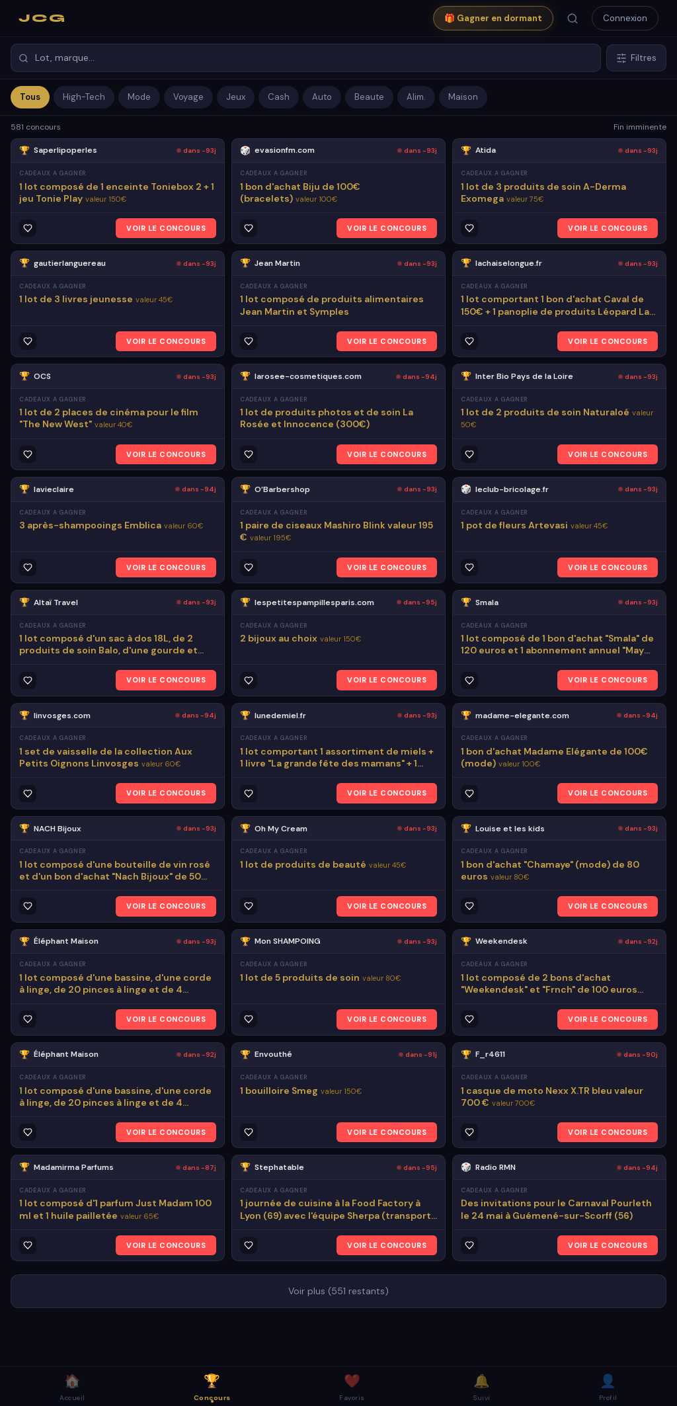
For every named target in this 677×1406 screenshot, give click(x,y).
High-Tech (84, 97)
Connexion (625, 18)
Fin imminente (640, 127)
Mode (139, 97)
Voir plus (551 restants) (338, 1291)
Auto (322, 97)
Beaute (369, 97)
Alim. (416, 97)
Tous (30, 97)
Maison (463, 97)
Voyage (188, 97)
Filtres (636, 57)
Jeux (235, 97)
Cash (279, 97)
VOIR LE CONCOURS (166, 228)
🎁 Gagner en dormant (493, 18)
